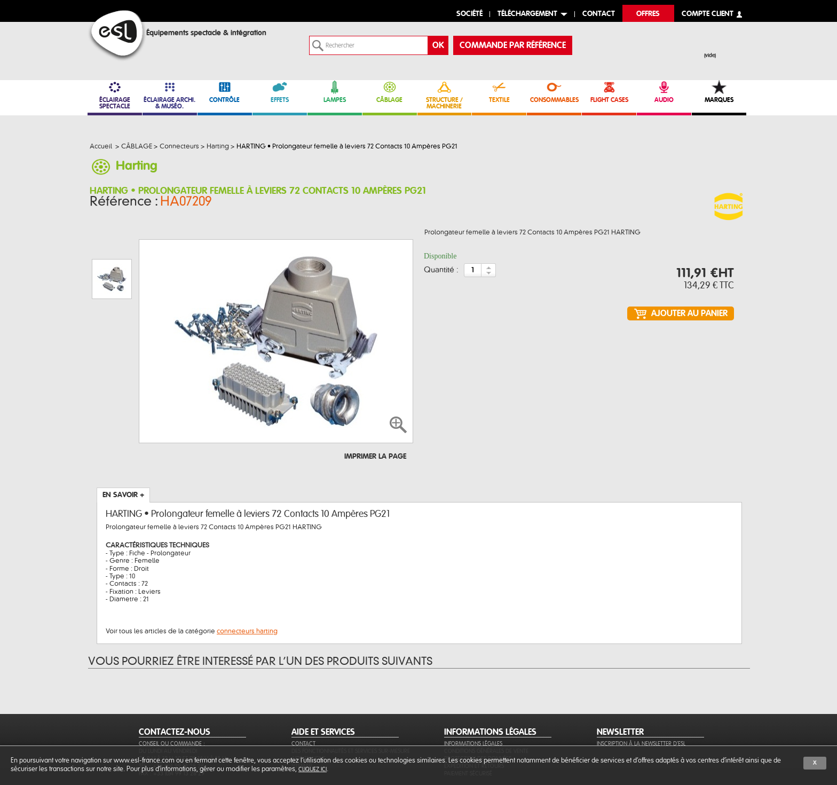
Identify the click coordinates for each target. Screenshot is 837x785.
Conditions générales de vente (486, 699)
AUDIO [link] (664, 91)
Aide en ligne (308, 707)
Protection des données (477, 707)
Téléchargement (527, 14)
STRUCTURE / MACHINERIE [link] (444, 94)
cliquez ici (312, 769)
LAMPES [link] (334, 91)
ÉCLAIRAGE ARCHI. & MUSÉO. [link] (170, 94)
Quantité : (441, 273)
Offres (648, 14)
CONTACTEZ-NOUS (174, 680)
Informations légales (473, 692)
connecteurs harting (247, 579)
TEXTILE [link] (499, 91)
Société (469, 14)
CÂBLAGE (389, 91)
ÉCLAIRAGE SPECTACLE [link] (115, 94)
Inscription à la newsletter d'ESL (641, 692)
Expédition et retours (474, 714)
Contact (303, 692)
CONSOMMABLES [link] (554, 91)
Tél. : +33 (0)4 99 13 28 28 (171, 714)
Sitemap (301, 714)
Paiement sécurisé (468, 722)
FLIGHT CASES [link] (609, 91)
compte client (707, 14)
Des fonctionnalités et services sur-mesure (350, 699)
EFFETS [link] (279, 91)
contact (598, 14)
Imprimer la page (375, 405)
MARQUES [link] (719, 91)
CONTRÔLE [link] (225, 91)
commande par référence (513, 45)
